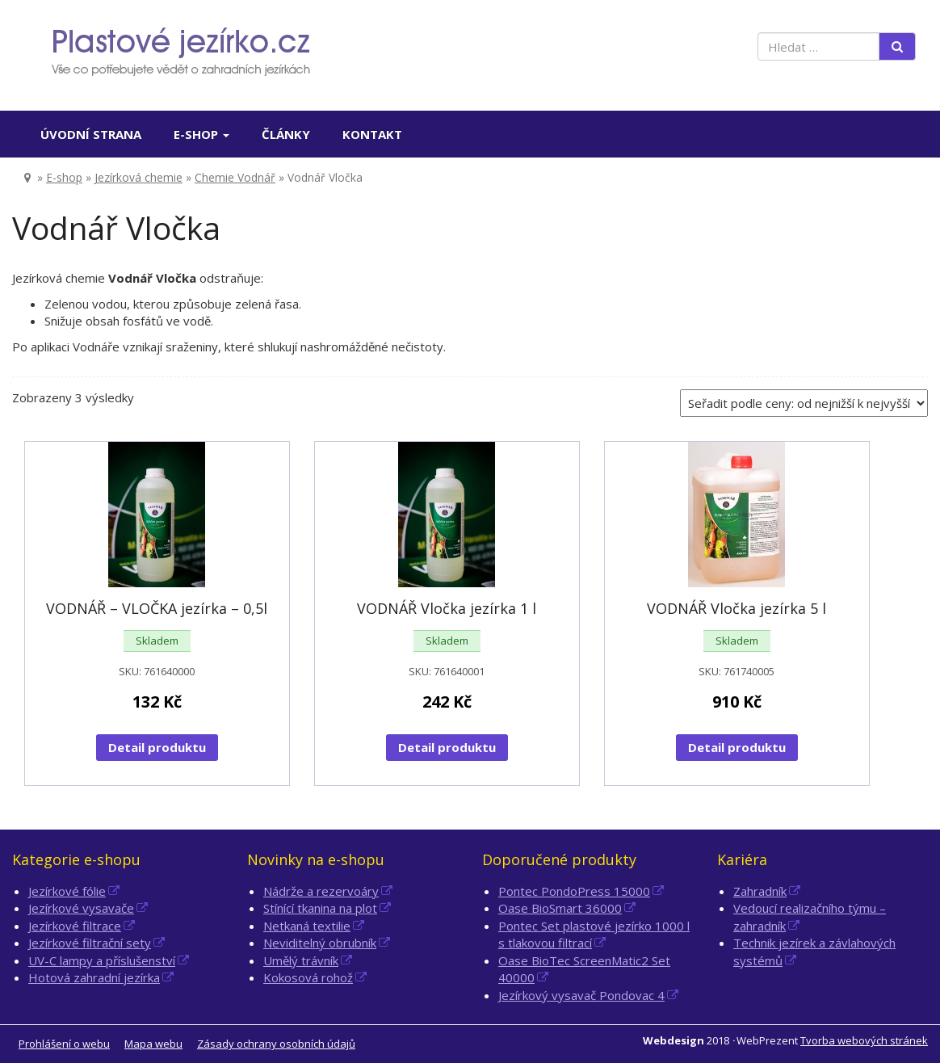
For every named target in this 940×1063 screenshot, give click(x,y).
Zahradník (760, 891)
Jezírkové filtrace (74, 926)
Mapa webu (153, 1043)
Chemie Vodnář (235, 177)
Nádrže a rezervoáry (321, 891)
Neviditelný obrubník (319, 943)
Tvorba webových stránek (864, 1040)
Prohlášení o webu (64, 1043)
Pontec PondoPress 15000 (574, 891)
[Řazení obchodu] (804, 403)
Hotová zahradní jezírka (94, 977)
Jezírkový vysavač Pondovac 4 (581, 995)
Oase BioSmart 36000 (560, 908)
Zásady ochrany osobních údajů (276, 1043)
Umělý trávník (300, 960)
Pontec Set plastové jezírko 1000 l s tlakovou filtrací (594, 934)
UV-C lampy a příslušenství (101, 960)
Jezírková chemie (138, 177)
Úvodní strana (90, 134)
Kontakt (372, 134)
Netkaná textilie (306, 926)
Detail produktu (157, 747)
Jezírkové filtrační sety (89, 943)
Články (286, 134)
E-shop (201, 134)
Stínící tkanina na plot (320, 908)
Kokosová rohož (308, 977)
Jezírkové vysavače (81, 908)
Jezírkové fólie (67, 891)
